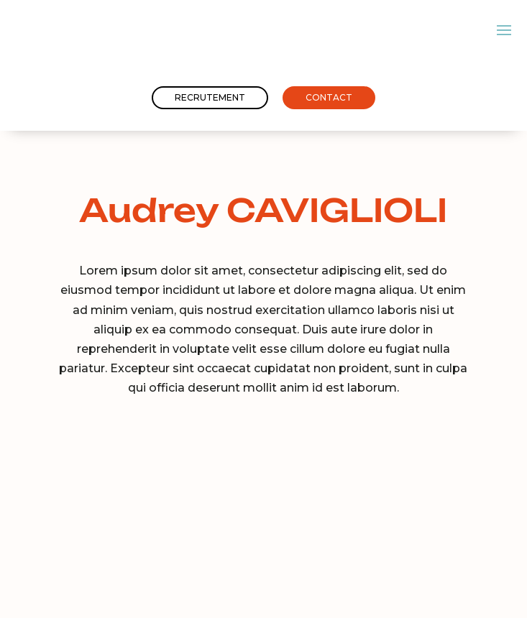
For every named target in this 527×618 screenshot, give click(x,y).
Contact (329, 97)
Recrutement (210, 97)
